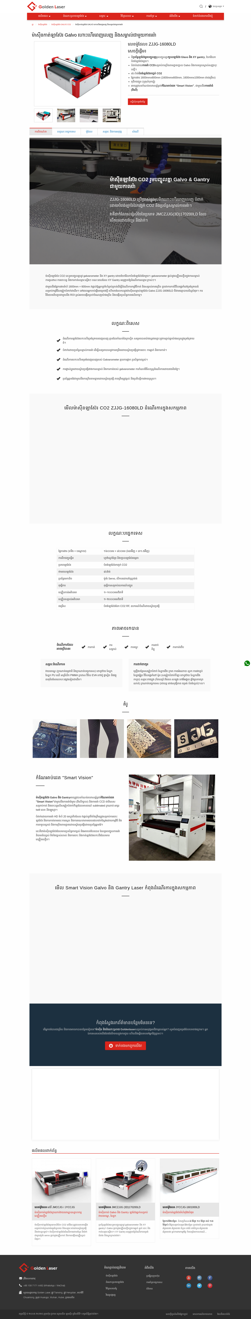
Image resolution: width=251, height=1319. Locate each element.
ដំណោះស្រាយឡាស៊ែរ (75, 16)
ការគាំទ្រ (152, 16)
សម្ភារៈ (104, 16)
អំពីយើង (175, 16)
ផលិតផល (44, 16)
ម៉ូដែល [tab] (89, 131)
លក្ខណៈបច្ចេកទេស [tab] (66, 131)
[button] (125, 1045)
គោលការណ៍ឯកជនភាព (202, 1314)
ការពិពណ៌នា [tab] (41, 131)
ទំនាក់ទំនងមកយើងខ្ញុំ (203, 16)
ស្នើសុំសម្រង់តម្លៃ (137, 101)
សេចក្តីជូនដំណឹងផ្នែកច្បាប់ (177, 1314)
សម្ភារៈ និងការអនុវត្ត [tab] (112, 131)
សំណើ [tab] (135, 131)
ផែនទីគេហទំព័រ (223, 1314)
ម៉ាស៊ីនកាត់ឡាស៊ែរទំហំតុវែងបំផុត (178, 1212)
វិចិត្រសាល (127, 16)
